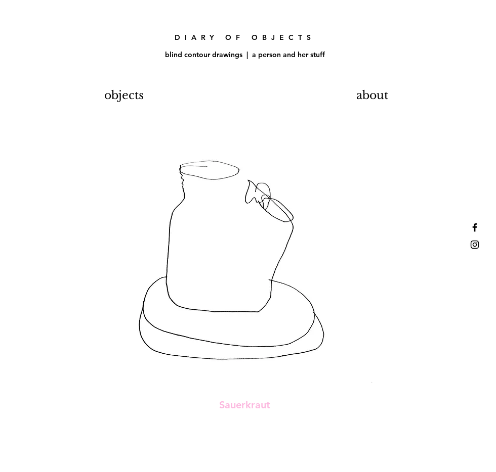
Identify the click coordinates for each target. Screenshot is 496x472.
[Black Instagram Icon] (474, 244)
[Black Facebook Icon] (474, 227)
